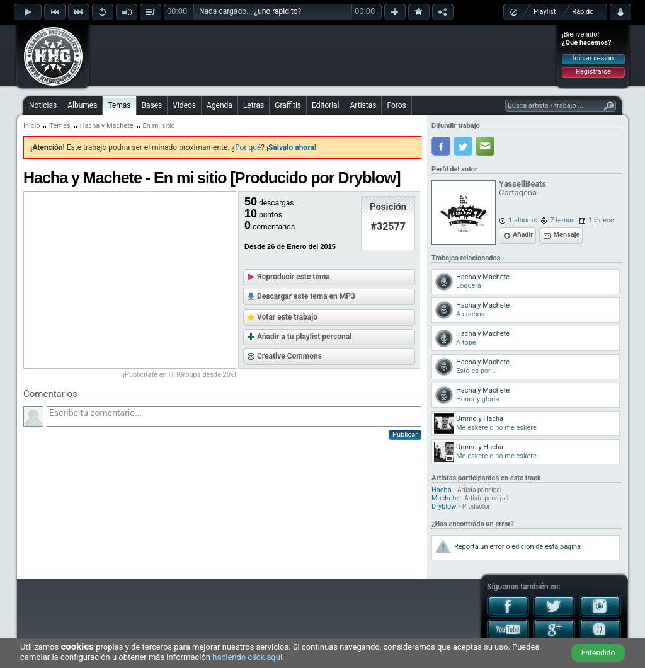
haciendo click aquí (247, 657)
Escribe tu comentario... (234, 416)
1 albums (522, 220)
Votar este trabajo (287, 317)
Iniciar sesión (593, 58)
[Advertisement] (323, 54)
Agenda (219, 105)
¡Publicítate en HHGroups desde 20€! (179, 375)
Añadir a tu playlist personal (304, 336)
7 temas (562, 220)
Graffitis (288, 105)
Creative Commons (289, 356)
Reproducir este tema (293, 276)
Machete (120, 126)
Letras (253, 105)
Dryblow (444, 506)
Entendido (598, 652)
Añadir (523, 235)
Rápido (582, 12)
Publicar (405, 434)
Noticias (43, 105)
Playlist (545, 12)
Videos (184, 105)
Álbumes (82, 105)
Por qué (248, 147)
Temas (119, 105)
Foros (396, 105)
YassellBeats (522, 183)
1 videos (601, 220)
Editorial (325, 105)
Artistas (363, 105)
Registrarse (593, 71)
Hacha (90, 126)
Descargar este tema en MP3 (306, 296)
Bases (152, 105)
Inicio (31, 126)
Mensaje (566, 235)
